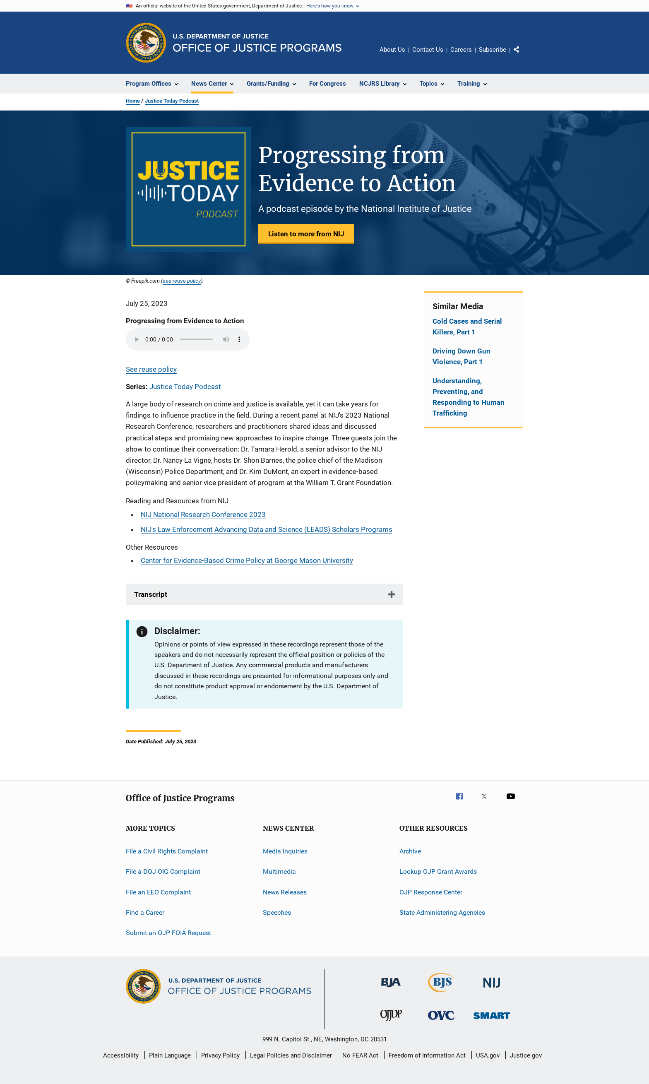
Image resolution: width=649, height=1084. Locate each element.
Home (133, 101)
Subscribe (492, 49)
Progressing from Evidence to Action (185, 321)
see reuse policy (182, 280)
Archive (410, 851)
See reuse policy (151, 369)
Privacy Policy (220, 1055)
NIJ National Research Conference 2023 (203, 514)
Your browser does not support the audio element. (188, 339)
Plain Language (170, 1055)
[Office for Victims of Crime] (441, 1021)
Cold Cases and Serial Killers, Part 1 (467, 326)
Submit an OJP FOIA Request (168, 933)
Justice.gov (526, 1055)
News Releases (285, 892)
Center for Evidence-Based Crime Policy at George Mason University (247, 560)
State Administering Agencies (442, 912)
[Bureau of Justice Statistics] (441, 994)
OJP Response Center (430, 892)
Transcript (150, 594)
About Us (392, 49)
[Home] (257, 43)
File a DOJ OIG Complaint (163, 871)
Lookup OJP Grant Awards (438, 871)
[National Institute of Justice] (491, 989)
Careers (461, 49)
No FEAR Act (360, 1055)
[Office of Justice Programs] (146, 42)
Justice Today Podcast (172, 101)
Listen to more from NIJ (306, 234)
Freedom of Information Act (427, 1055)
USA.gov (488, 1055)
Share (523, 55)
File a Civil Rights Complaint (167, 851)
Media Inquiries (285, 851)
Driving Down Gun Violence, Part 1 (461, 356)
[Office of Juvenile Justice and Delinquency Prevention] (391, 1022)
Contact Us (427, 49)
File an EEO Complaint (158, 892)
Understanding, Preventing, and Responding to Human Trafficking (469, 397)
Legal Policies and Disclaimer (291, 1055)
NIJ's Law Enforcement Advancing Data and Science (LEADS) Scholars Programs (266, 529)
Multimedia (279, 871)
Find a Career (145, 912)
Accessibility (121, 1055)
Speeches (277, 912)
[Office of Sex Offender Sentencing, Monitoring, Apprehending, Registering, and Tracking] (492, 1020)
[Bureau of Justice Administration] (391, 989)
